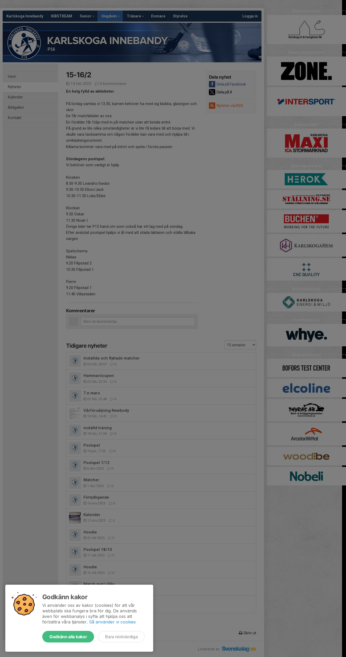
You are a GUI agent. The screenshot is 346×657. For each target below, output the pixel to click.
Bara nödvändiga (121, 636)
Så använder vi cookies (112, 622)
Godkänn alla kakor (68, 636)
